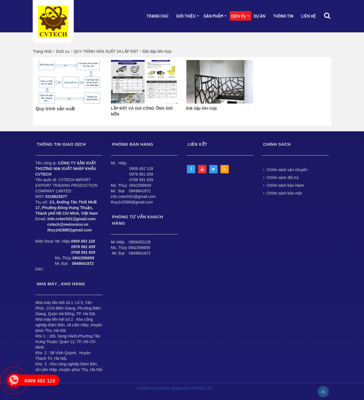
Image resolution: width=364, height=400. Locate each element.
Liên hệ (308, 15)
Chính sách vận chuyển (285, 169)
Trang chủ (157, 15)
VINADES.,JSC (201, 388)
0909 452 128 (141, 168)
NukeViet (162, 388)
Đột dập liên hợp (201, 108)
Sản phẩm (213, 15)
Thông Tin (283, 15)
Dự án (259, 15)
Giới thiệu (186, 15)
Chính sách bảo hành (283, 185)
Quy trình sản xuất (55, 108)
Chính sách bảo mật (282, 193)
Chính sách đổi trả (281, 177)
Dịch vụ (238, 15)
